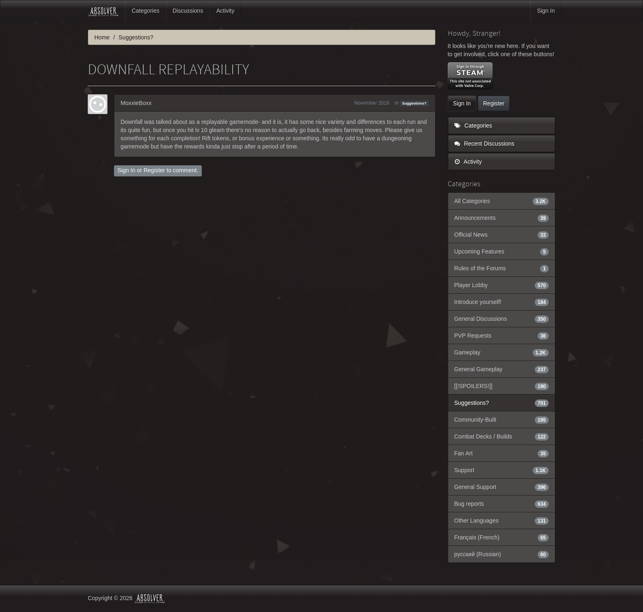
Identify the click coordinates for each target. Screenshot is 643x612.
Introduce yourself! (501, 302)
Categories (146, 10)
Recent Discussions (484, 143)
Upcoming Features (501, 251)
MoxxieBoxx (136, 103)
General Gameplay (501, 369)
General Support (501, 487)
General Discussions (501, 319)
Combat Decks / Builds (501, 436)
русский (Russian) (501, 554)
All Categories (501, 201)
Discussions (188, 10)
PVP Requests (501, 335)
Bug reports (501, 504)
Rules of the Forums (501, 268)
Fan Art (501, 453)
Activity (225, 10)
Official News (501, 235)
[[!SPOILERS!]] (501, 386)
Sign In (546, 10)
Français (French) (501, 537)
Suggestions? (414, 103)
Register (154, 170)
